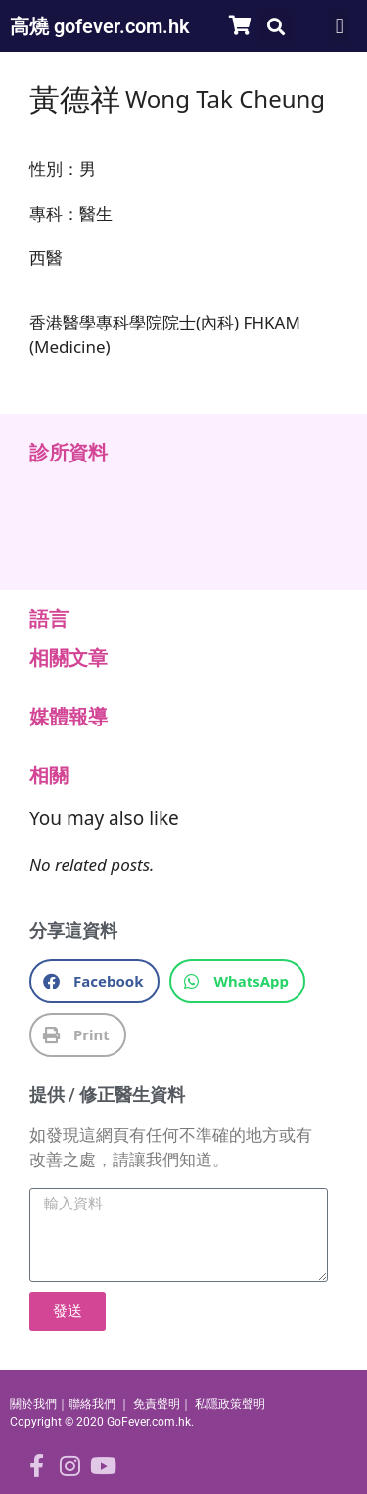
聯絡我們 (92, 1404)
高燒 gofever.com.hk (100, 26)
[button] (275, 26)
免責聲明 (156, 1404)
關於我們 (33, 1404)
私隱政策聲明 (230, 1404)
